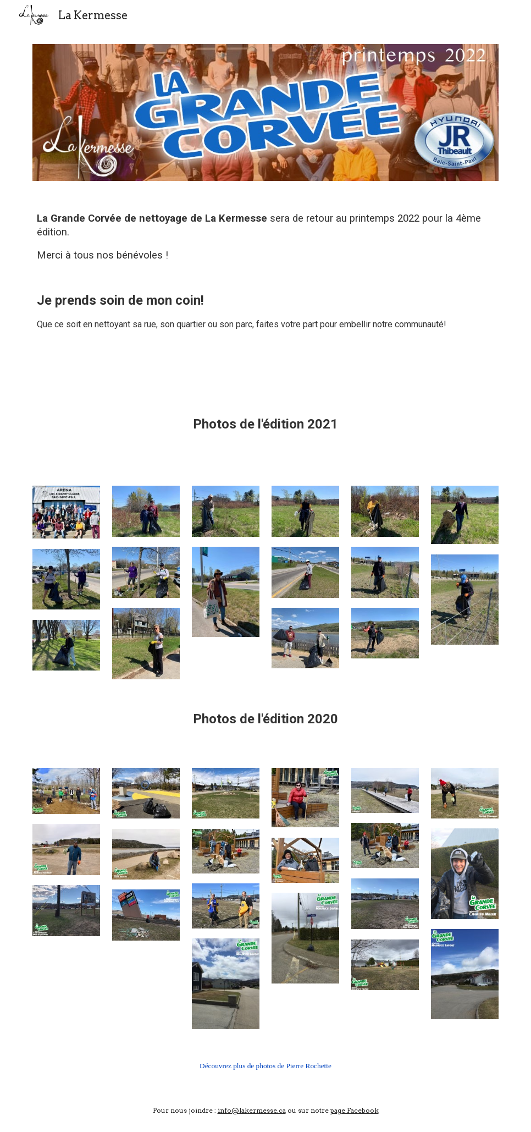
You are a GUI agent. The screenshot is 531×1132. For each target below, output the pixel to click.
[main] (265, 285)
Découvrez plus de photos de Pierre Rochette (265, 1066)
